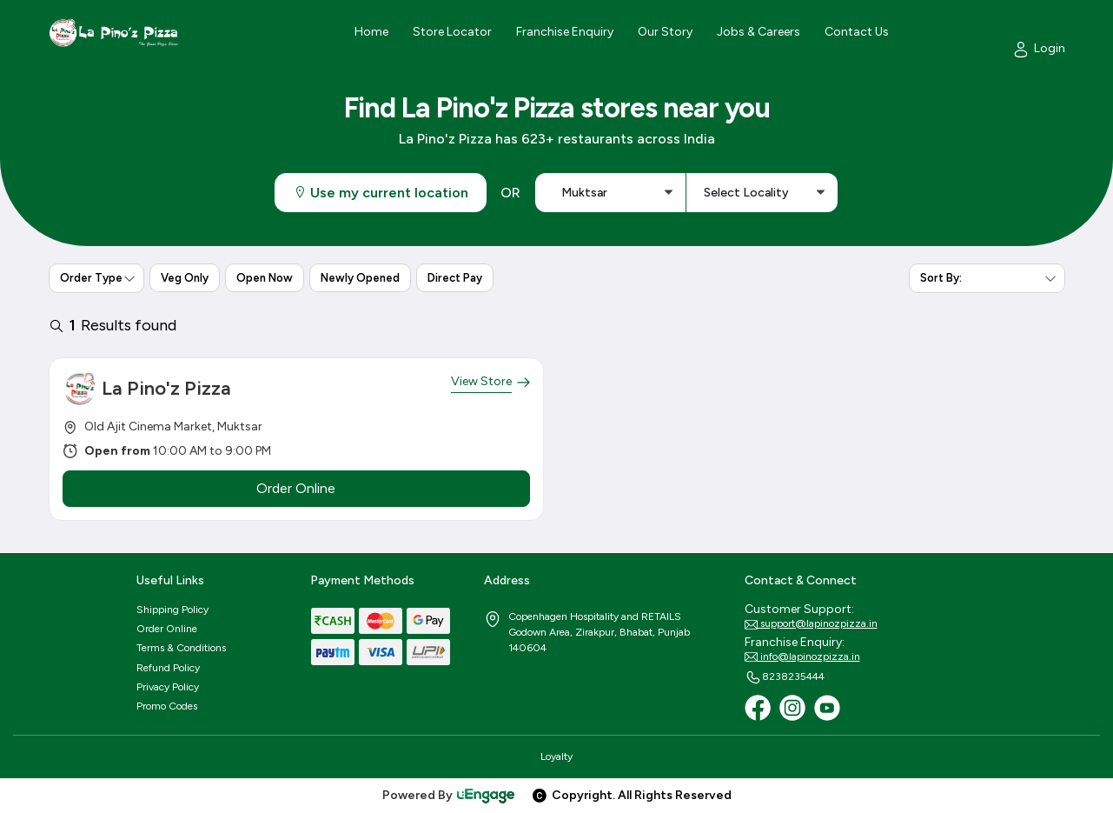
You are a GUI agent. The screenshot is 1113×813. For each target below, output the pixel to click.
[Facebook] (758, 708)
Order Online (166, 629)
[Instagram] (792, 708)
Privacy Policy (167, 687)
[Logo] (114, 32)
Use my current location (380, 192)
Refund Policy (168, 668)
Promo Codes (166, 706)
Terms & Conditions (181, 648)
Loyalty (556, 756)
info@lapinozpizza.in (802, 657)
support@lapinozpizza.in (811, 624)
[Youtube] (827, 708)
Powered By (449, 795)
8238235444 (785, 677)
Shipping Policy (172, 609)
